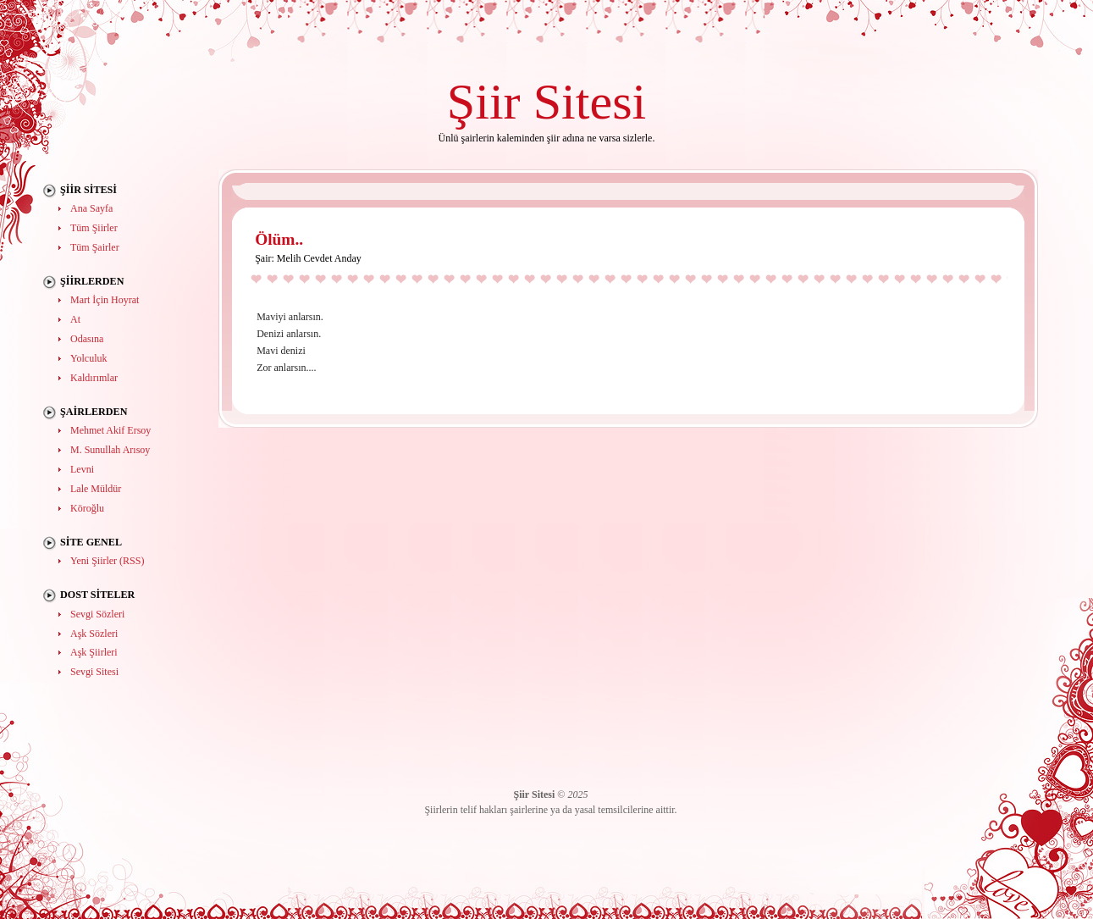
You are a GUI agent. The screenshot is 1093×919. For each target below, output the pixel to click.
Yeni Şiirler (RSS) (107, 561)
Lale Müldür (95, 489)
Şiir (484, 101)
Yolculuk (88, 358)
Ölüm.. (279, 239)
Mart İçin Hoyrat (104, 300)
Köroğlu (87, 508)
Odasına (86, 339)
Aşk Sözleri (94, 633)
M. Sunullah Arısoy (110, 450)
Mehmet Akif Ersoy (110, 430)
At (75, 319)
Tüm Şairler (94, 247)
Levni (82, 469)
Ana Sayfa (91, 208)
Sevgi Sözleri (97, 614)
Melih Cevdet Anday (319, 258)
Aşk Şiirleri (94, 652)
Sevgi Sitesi (94, 672)
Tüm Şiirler (94, 228)
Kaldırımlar (94, 378)
